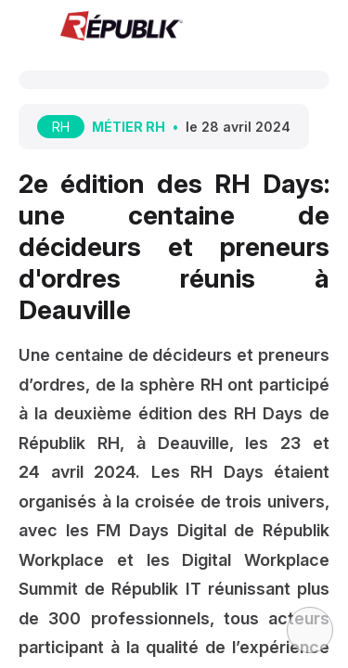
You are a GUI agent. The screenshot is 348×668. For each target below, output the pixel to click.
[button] (28, 28)
